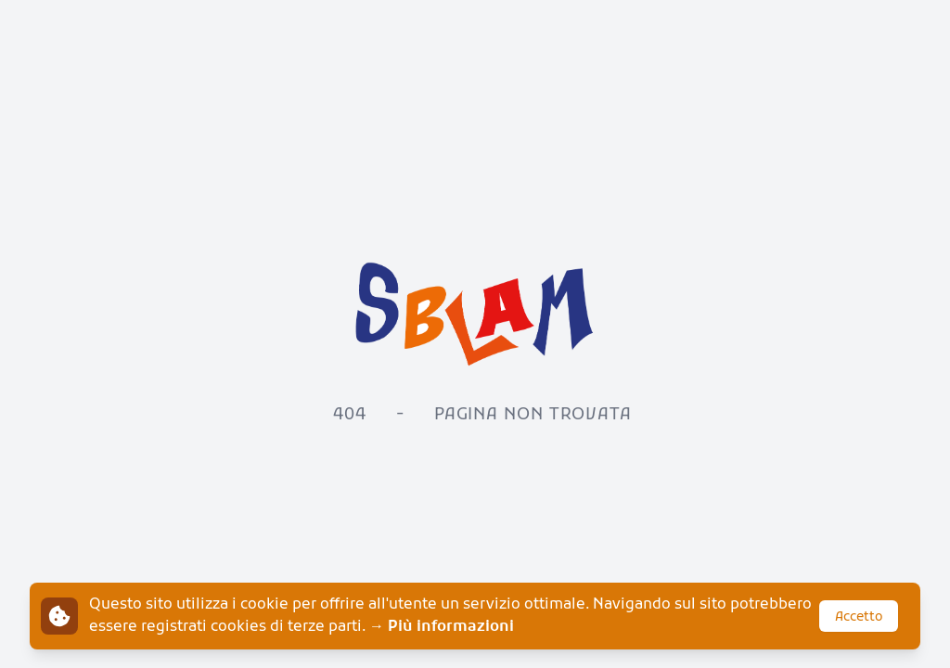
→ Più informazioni (441, 627)
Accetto (858, 617)
